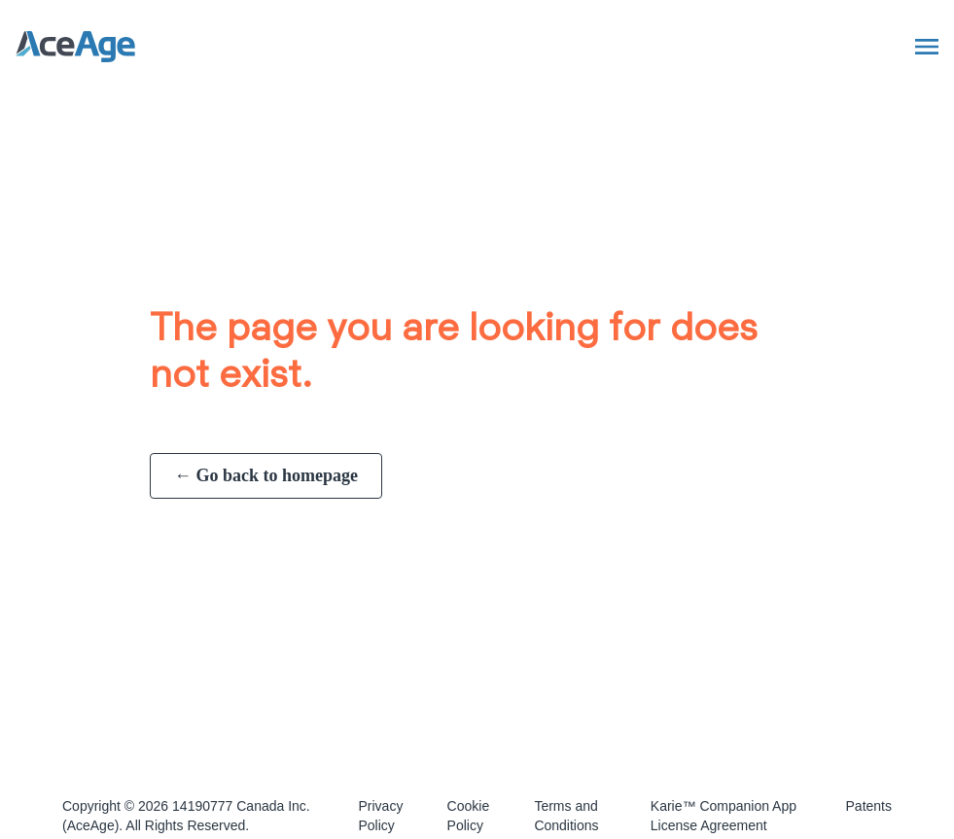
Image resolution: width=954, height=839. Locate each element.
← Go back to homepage (266, 475)
